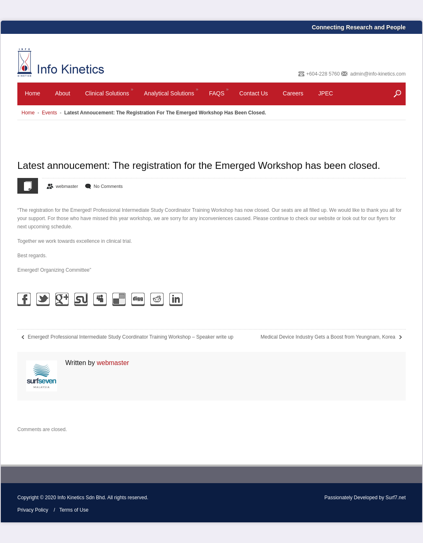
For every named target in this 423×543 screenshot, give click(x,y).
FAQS (219, 95)
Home (32, 93)
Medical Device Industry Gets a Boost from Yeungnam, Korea (328, 337)
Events (49, 113)
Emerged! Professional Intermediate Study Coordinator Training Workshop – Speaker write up (130, 337)
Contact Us (253, 93)
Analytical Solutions (172, 95)
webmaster (67, 186)
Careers (293, 93)
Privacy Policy (32, 510)
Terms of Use (73, 510)
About (62, 93)
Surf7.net (395, 497)
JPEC (325, 93)
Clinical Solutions (110, 95)
